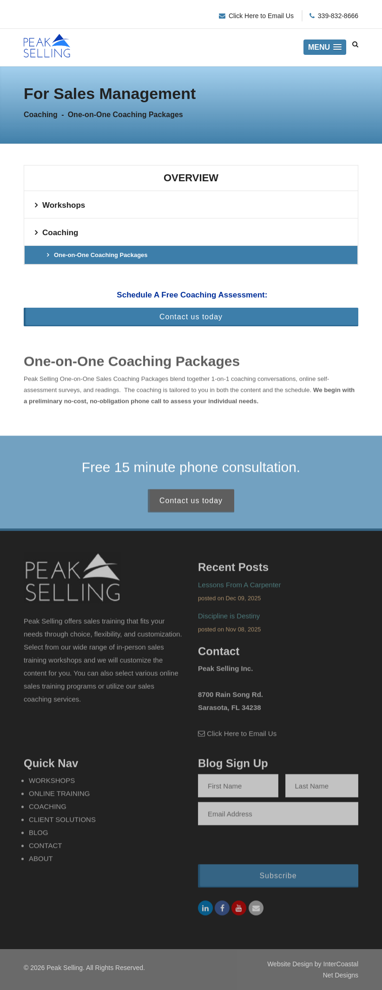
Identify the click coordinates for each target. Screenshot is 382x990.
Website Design (290, 964)
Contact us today (191, 317)
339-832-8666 (338, 16)
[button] (324, 47)
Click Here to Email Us (261, 16)
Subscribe (277, 878)
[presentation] (258, 847)
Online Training (59, 796)
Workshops (63, 205)
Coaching (60, 232)
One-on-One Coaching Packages (101, 254)
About (41, 861)
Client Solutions (62, 822)
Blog (38, 835)
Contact (45, 848)
